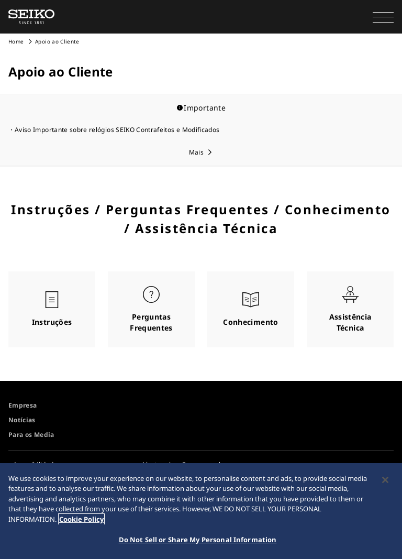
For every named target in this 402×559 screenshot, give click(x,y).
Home (16, 41)
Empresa (22, 405)
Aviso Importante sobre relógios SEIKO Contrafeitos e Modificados (117, 129)
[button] (383, 17)
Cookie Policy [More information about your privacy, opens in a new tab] (81, 519)
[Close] (385, 479)
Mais (196, 152)
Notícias (22, 419)
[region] (201, 511)
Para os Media (31, 434)
